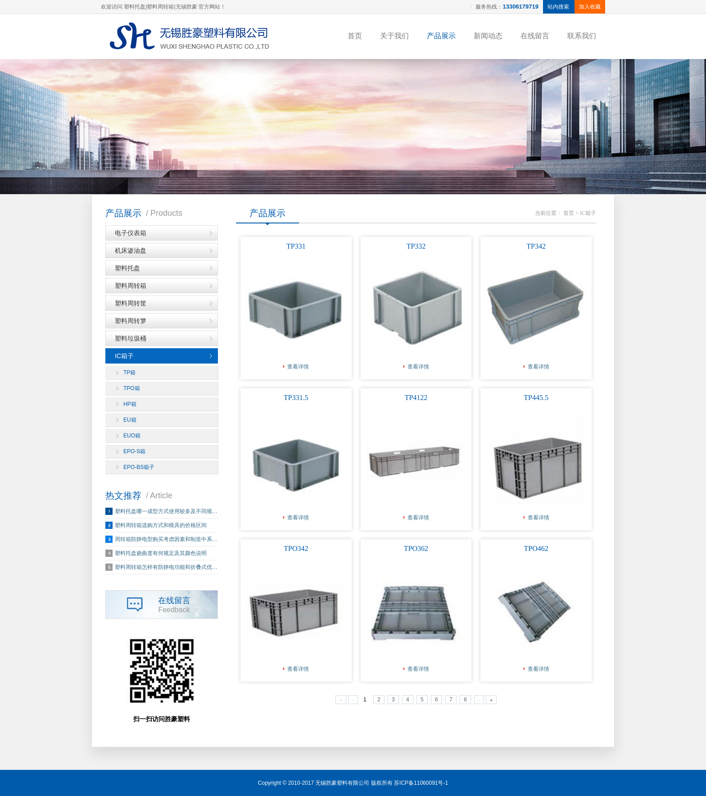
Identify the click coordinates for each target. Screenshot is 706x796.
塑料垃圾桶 (130, 338)
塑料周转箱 (130, 285)
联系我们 (581, 36)
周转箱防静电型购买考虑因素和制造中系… (166, 539)
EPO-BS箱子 (138, 467)
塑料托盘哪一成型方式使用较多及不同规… (166, 511)
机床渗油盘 (130, 250)
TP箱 (129, 372)
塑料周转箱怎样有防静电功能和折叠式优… (166, 567)
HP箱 (129, 404)
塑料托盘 (127, 268)
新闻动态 (488, 36)
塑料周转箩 (130, 320)
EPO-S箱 (134, 451)
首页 (355, 36)
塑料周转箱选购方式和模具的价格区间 (161, 525)
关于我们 (394, 36)
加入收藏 (590, 7)
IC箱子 (124, 355)
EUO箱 (131, 435)
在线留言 (534, 36)
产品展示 (441, 36)
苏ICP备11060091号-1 (421, 783)
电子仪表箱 (130, 233)
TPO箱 (131, 388)
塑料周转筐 (130, 303)
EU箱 (129, 420)
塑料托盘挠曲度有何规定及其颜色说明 (161, 553)
